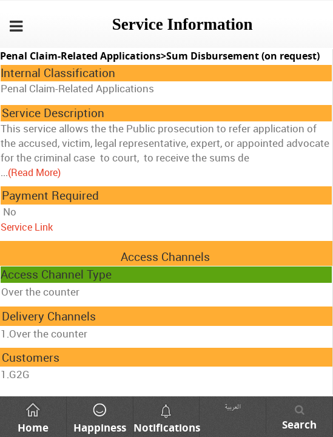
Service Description (53, 113)
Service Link (27, 227)
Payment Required (50, 195)
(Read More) (34, 172)
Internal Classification (58, 73)
